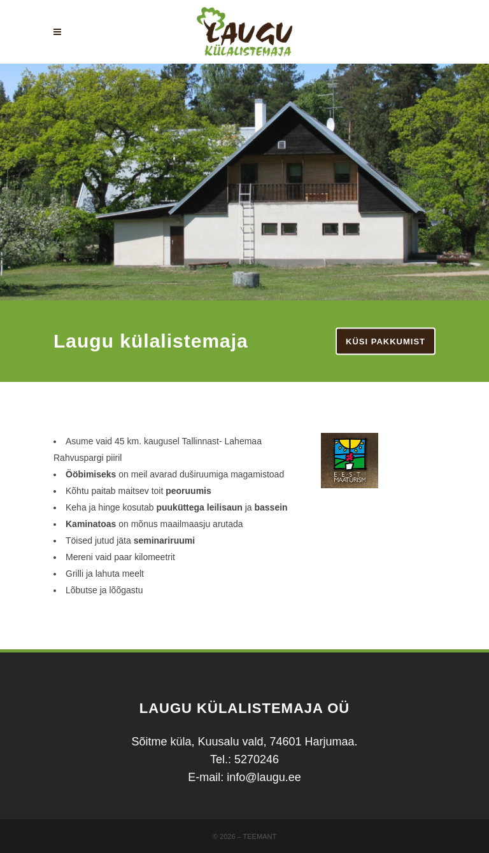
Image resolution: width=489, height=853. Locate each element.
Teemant (260, 836)
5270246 (256, 759)
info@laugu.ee (264, 777)
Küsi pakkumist (385, 341)
